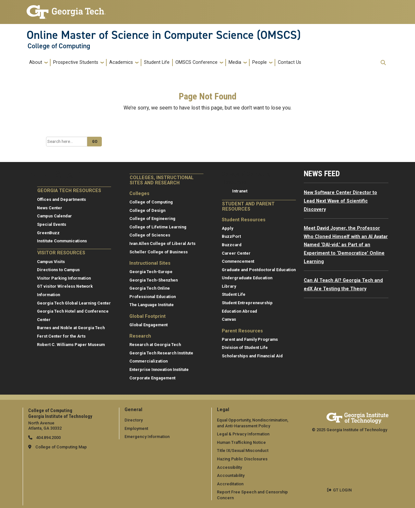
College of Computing (59, 46)
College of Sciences (149, 235)
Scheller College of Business (158, 251)
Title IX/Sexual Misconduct (242, 450)
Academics (121, 62)
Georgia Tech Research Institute (161, 353)
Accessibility (229, 467)
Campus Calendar (54, 216)
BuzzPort (231, 236)
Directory (133, 420)
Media (235, 62)
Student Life (157, 62)
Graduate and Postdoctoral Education (259, 269)
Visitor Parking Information (64, 278)
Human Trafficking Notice (241, 442)
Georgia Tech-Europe (150, 271)
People (259, 62)
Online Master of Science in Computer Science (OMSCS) (164, 35)
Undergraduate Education (247, 277)
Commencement (238, 261)
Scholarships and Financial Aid (252, 355)
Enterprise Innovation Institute (159, 369)
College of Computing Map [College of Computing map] (61, 446)
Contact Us (289, 62)
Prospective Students (75, 62)
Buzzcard (232, 244)
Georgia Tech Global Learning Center (74, 303)
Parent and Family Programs (250, 339)
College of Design (147, 210)
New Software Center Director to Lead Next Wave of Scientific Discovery (340, 201)
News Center (49, 207)
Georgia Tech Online (149, 288)
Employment (136, 428)
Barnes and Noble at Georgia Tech (71, 327)
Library (229, 286)
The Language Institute (151, 304)
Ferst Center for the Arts (61, 336)
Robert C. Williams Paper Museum (71, 344)
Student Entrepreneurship (247, 302)
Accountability (230, 475)
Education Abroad (239, 311)
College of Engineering (152, 218)
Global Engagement (148, 324)
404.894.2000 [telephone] (48, 437)
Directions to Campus (58, 269)
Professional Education (152, 296)
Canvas (229, 319)
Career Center (236, 253)
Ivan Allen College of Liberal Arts (162, 243)
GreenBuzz (48, 232)
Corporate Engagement (152, 377)
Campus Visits (51, 261)
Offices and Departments (61, 199)
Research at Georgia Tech (155, 344)
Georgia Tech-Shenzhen (153, 280)
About (35, 62)
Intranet (239, 191)
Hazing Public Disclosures (242, 458)
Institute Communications (62, 240)
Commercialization (148, 361)
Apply (227, 228)
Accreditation (230, 483)
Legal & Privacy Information (243, 434)
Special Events (51, 224)
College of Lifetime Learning (157, 227)
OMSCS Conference (196, 62)
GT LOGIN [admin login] (342, 490)
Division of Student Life (245, 347)
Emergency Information (147, 436)
